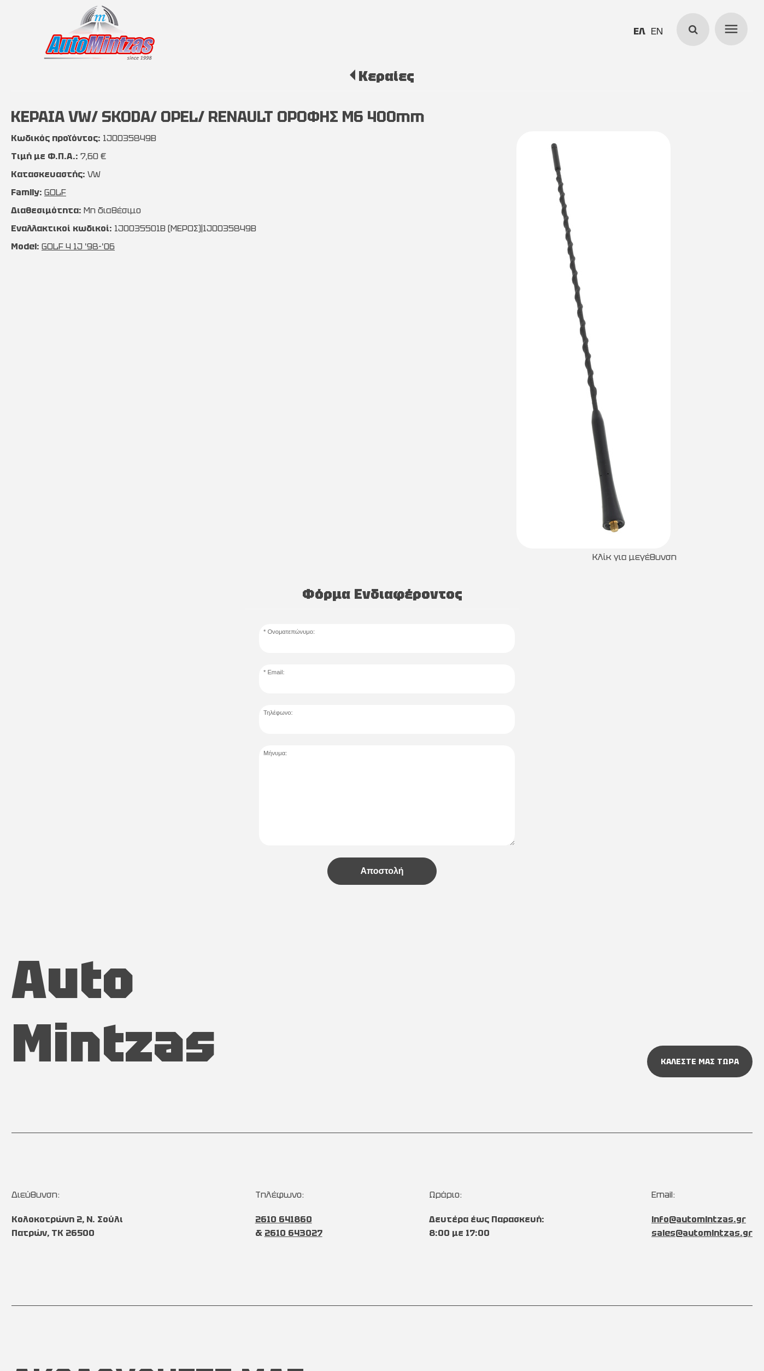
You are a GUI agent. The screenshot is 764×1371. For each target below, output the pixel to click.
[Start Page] (99, 32)
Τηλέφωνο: (278, 712)
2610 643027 (293, 1233)
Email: (275, 672)
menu (729, 27)
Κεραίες (386, 76)
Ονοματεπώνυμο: (291, 631)
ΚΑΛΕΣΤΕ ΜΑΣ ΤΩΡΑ (700, 1061)
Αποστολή (381, 871)
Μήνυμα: (275, 753)
